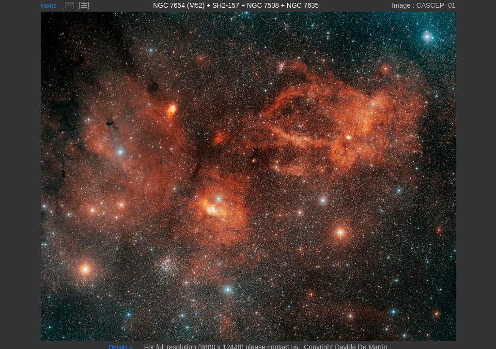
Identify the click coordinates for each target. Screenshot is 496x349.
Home (49, 5)
